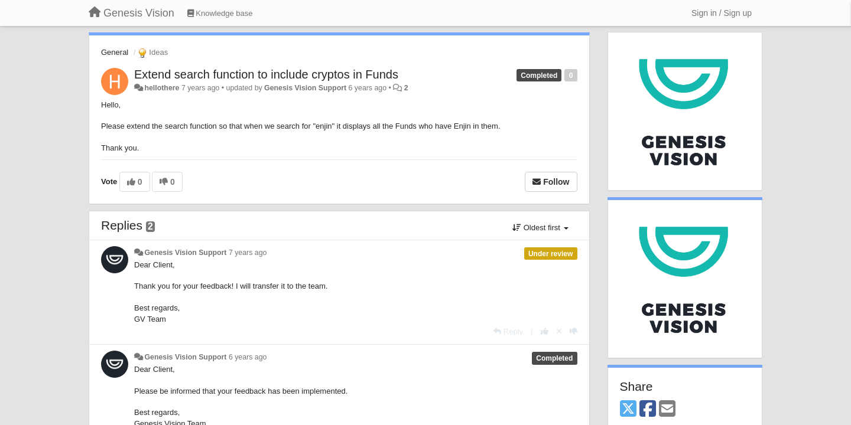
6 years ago (248, 357)
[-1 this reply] (573, 331)
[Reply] (508, 331)
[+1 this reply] (544, 331)
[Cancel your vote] (559, 331)
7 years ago (248, 253)
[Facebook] (647, 409)
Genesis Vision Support (305, 88)
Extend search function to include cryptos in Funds (266, 74)
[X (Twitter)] (628, 409)
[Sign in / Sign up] (721, 13)
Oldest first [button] (540, 227)
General (114, 52)
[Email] (667, 409)
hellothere (161, 88)
